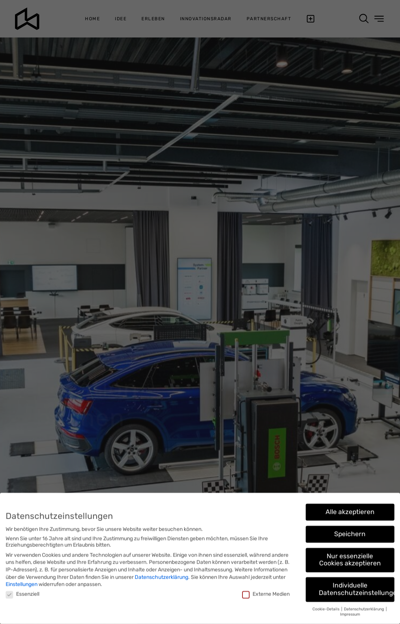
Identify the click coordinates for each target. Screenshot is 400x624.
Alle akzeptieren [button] (350, 509)
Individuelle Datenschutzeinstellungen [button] (356, 586)
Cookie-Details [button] (326, 606)
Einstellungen (21, 582)
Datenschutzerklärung (161, 575)
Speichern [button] (350, 531)
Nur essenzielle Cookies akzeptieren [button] (350, 557)
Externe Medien (266, 591)
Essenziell (22, 591)
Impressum (350, 611)
